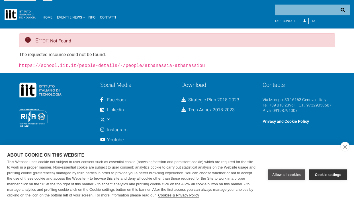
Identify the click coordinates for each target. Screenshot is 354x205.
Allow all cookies (286, 175)
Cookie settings (328, 175)
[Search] (312, 10)
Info (91, 17)
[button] (70, 14)
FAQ (278, 20)
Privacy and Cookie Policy (286, 120)
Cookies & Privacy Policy (178, 195)
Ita (313, 20)
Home (47, 17)
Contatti (108, 17)
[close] (345, 146)
